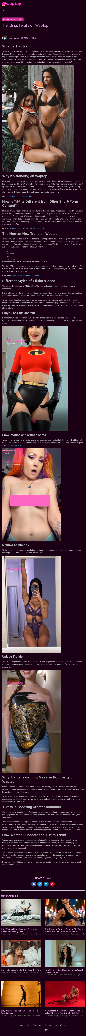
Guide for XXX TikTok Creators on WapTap (28, 228)
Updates (19, 19)
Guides (6, 19)
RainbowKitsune (14, 445)
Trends (12, 19)
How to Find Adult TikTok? (22, 196)
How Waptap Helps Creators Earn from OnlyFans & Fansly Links (19, 930)
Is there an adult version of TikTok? (25, 276)
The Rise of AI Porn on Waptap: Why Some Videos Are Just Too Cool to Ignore (64, 930)
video (56, 320)
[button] (33, 884)
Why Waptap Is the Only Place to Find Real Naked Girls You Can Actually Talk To (64, 1012)
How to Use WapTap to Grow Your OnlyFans (21, 970)
